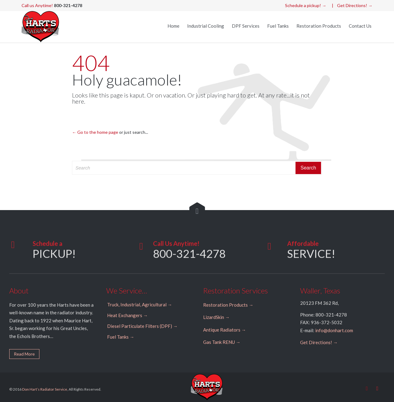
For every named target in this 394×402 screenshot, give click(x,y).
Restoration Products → (228, 305)
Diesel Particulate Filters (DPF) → (142, 326)
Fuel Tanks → (120, 337)
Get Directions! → (354, 5)
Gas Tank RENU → (221, 342)
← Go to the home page (95, 132)
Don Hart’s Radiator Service (44, 389)
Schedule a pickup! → (305, 5)
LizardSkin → (216, 317)
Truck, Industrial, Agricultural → (139, 304)
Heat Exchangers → (127, 315)
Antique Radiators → (224, 329)
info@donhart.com (334, 330)
